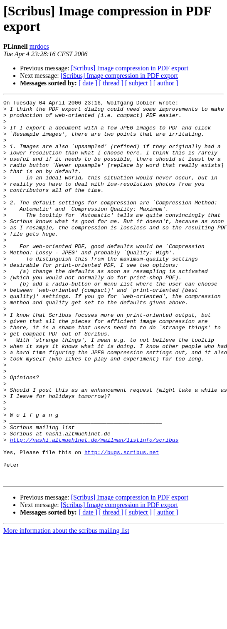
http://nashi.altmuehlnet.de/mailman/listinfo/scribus (94, 508)
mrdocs (39, 46)
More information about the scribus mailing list (66, 606)
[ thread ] (111, 83)
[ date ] (88, 83)
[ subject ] (138, 83)
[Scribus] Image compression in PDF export (129, 68)
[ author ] (165, 83)
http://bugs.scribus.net (121, 523)
